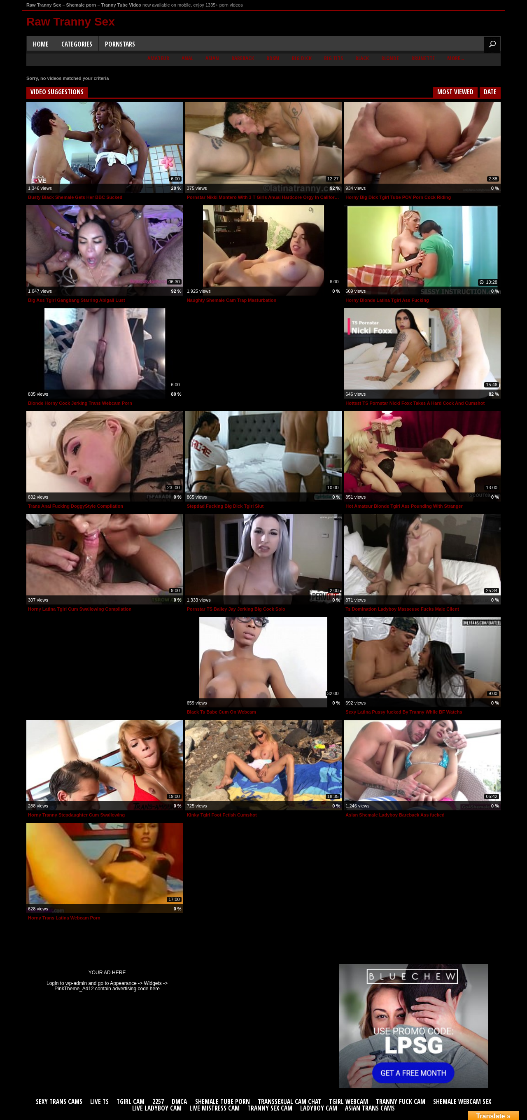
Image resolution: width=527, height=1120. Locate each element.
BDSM (273, 58)
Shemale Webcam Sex (462, 1101)
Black (362, 58)
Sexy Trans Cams (59, 1101)
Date (490, 92)
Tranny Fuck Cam (400, 1101)
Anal (187, 58)
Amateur (158, 58)
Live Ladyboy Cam (157, 1108)
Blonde (390, 58)
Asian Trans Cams (370, 1108)
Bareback (242, 58)
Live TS (99, 1101)
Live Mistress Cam (214, 1108)
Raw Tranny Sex (70, 21)
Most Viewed (455, 92)
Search (492, 45)
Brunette (423, 58)
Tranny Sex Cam (269, 1108)
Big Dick (302, 58)
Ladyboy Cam (318, 1108)
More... (455, 58)
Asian (212, 58)
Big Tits (333, 58)
